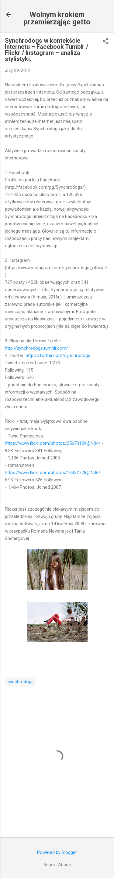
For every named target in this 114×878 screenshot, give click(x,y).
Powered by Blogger (57, 852)
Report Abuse (57, 864)
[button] (105, 41)
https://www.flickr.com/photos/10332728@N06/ (52, 472)
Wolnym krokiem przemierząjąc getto (57, 18)
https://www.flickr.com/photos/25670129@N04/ (52, 443)
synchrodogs (21, 681)
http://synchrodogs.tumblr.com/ (36, 348)
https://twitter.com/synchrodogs (58, 355)
